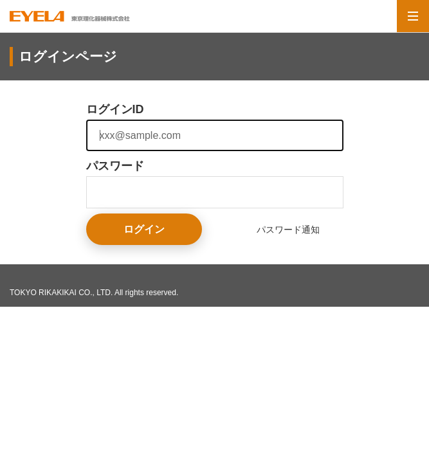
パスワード (115, 165)
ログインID (115, 109)
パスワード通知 (288, 229)
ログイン (144, 229)
